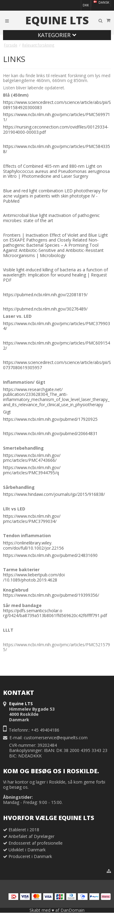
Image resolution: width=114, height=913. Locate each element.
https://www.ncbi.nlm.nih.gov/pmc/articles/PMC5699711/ (56, 117)
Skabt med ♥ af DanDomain (57, 910)
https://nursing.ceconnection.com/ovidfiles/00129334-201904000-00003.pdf (56, 129)
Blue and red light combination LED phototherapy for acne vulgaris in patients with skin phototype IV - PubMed (55, 196)
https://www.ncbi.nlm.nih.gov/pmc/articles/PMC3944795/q (31, 470)
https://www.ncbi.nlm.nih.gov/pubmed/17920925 (50, 419)
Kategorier (57, 35)
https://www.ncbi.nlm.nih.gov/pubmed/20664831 (50, 433)
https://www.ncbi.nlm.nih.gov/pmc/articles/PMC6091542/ (56, 345)
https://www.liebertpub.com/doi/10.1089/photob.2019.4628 (34, 577)
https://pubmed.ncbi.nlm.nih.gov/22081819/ (45, 294)
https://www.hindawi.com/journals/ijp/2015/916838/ (54, 494)
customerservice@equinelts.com (56, 737)
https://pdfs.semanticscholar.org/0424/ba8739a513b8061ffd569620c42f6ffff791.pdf (55, 613)
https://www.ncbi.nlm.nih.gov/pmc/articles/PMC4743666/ (31, 457)
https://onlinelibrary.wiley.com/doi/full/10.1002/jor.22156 (33, 545)
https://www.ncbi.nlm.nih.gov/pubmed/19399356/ (51, 595)
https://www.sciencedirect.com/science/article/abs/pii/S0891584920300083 (57, 104)
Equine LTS (57, 20)
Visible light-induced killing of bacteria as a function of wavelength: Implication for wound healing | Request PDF (55, 275)
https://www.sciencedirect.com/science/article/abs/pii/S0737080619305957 (57, 364)
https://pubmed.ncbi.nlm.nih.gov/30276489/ (45, 309)
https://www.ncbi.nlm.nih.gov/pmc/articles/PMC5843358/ (56, 148)
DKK (86, 5)
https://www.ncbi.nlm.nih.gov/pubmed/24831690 (50, 555)
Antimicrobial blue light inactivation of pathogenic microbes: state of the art (51, 217)
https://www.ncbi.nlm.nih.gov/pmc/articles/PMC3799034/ (56, 326)
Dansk (101, 2)
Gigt (7, 412)
